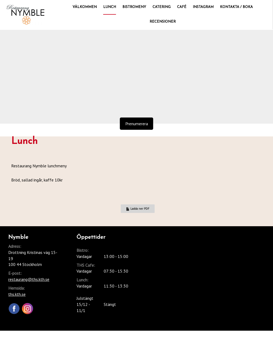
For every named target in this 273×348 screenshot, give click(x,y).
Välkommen (85, 7)
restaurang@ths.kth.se (28, 279)
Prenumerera (136, 123)
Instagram (203, 7)
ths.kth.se (17, 294)
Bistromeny (134, 7)
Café (181, 7)
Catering (161, 7)
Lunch (109, 7)
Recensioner (163, 21)
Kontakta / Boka (236, 7)
